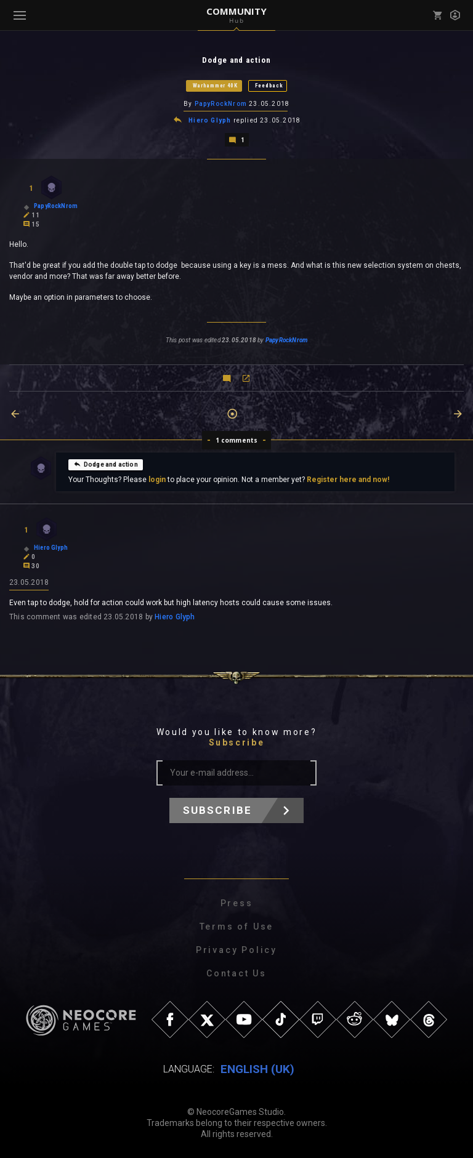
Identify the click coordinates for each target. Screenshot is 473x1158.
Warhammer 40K (215, 85)
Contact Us (236, 973)
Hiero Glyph (209, 120)
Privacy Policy (236, 950)
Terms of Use (237, 926)
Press (236, 903)
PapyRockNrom (221, 103)
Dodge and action (105, 464)
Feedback (269, 85)
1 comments (237, 440)
